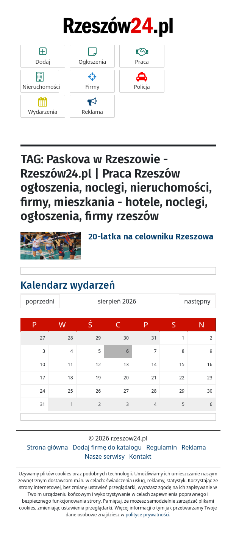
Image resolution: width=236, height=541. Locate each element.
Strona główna (47, 447)
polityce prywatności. (147, 514)
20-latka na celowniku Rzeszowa (151, 236)
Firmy (92, 81)
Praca (142, 56)
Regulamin (161, 447)
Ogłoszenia (92, 56)
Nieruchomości (41, 81)
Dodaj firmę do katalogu (107, 447)
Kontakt (140, 456)
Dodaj (43, 56)
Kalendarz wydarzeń (67, 285)
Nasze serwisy (104, 456)
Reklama (92, 106)
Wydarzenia (43, 106)
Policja (142, 81)
